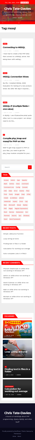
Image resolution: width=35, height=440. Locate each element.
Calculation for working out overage (16, 248)
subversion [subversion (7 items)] (19, 212)
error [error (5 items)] (15, 191)
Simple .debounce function (13, 234)
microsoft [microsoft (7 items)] (12, 205)
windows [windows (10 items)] (26, 215)
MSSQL (5, 43)
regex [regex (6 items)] (11, 208)
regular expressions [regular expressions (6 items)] (21, 208)
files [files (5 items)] (27, 191)
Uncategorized (9, 386)
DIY (6, 349)
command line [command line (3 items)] (9, 187)
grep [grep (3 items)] (23, 194)
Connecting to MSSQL (14, 47)
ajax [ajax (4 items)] (18, 180)
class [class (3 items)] (18, 183)
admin (16, 51)
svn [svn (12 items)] (26, 212)
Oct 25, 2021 (10, 394)
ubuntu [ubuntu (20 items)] (14, 215)
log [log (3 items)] (26, 201)
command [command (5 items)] (25, 183)
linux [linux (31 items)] (21, 201)
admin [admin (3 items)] (13, 180)
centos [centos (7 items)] (11, 183)
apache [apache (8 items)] (24, 180)
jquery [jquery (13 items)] (15, 201)
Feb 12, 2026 (10, 335)
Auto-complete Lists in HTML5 (14, 253)
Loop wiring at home (11, 239)
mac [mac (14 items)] (5, 205)
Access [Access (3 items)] (6, 180)
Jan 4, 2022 (9, 375)
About (19, 436)
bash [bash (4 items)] (5, 183)
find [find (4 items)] (5, 194)
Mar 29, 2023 (10, 355)
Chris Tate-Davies (17, 9)
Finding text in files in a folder (14, 244)
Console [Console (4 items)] (24, 187)
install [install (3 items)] (6, 198)
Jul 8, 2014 (7, 51)
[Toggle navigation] (18, 22)
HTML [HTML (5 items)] (29, 194)
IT (3, 134)
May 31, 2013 (8, 112)
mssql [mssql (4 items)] (19, 205)
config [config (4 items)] (18, 187)
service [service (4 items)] (11, 212)
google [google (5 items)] (17, 194)
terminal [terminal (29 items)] (7, 215)
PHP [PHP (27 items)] (5, 208)
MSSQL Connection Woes (16, 76)
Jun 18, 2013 (8, 80)
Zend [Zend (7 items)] (5, 219)
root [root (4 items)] (5, 212)
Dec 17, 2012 (8, 145)
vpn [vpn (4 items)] (20, 215)
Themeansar (17, 433)
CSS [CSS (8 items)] (5, 191)
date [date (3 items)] (10, 191)
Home (14, 436)
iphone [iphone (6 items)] (21, 198)
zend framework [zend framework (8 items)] (14, 219)
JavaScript (8, 327)
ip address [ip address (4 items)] (13, 198)
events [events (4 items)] (22, 191)
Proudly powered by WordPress (11, 431)
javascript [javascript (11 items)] (7, 201)
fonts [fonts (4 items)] (11, 194)
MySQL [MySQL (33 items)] (25, 205)
